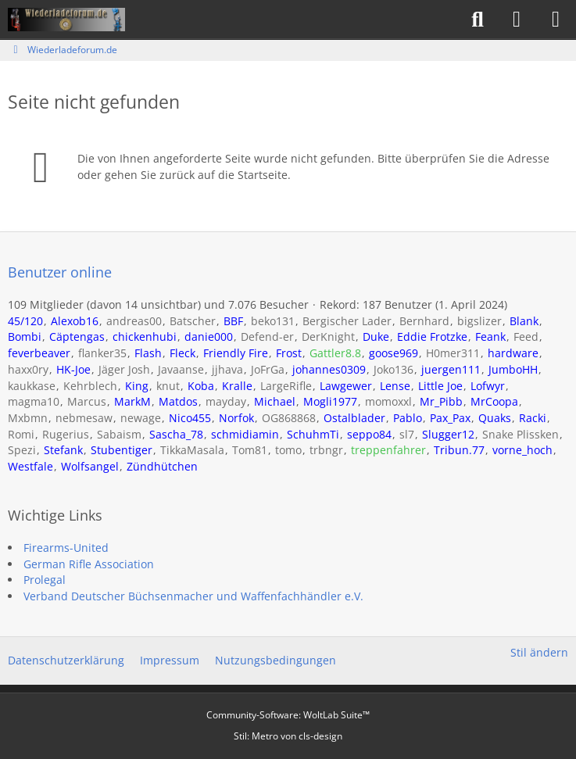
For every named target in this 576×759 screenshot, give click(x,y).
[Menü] (555, 19)
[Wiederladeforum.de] (66, 19)
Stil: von (288, 736)
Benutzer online (60, 272)
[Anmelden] (516, 19)
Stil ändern (539, 652)
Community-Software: (288, 714)
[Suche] (477, 19)
